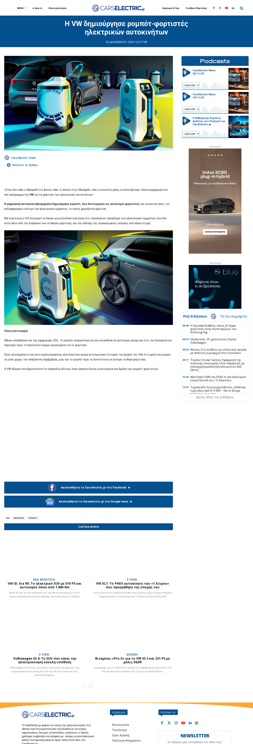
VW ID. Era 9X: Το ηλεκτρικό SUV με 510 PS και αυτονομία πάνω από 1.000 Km (45, 585)
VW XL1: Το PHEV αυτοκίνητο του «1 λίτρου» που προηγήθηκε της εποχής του (132, 585)
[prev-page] (85, 685)
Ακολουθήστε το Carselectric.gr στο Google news (88, 501)
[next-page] (91, 685)
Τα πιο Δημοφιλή (233, 316)
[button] (242, 8)
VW (26, 218)
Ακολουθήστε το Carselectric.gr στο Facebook (89, 487)
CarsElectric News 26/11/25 (204, 72)
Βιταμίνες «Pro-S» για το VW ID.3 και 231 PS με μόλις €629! (132, 660)
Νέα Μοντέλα (44, 579)
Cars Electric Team (23, 157)
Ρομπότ (33, 518)
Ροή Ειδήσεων (195, 316)
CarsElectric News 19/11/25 (204, 96)
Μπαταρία (19, 518)
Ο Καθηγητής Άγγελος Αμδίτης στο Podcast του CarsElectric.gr (209, 121)
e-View (132, 579)
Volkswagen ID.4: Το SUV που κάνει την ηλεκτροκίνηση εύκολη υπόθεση (44, 660)
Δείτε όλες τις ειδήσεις (215, 397)
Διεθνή (132, 654)
